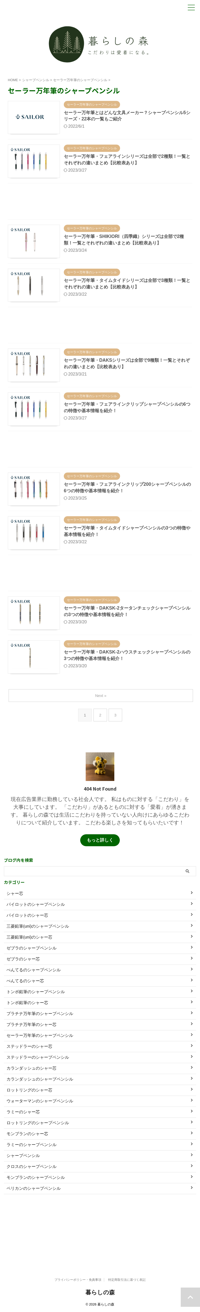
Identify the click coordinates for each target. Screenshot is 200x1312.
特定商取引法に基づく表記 (127, 1280)
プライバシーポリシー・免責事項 (77, 1280)
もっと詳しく (100, 886)
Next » (101, 746)
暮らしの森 (100, 1292)
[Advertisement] (100, 213)
